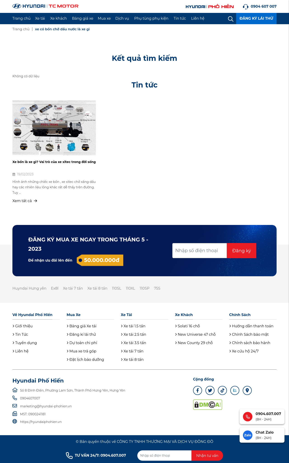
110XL (130, 288)
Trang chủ (21, 18)
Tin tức (180, 18)
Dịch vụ (122, 18)
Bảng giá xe (82, 18)
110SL (116, 288)
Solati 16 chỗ (187, 326)
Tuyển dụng (24, 343)
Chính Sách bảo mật (249, 334)
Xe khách (58, 18)
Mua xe (104, 18)
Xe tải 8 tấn (97, 288)
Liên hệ (198, 18)
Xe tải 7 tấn (73, 288)
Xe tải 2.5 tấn (133, 334)
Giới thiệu (22, 326)
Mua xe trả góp (81, 351)
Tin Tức (20, 334)
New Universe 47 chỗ (195, 334)
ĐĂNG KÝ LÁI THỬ (256, 18)
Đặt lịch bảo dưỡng (85, 359)
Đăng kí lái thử (81, 334)
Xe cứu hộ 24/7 (244, 351)
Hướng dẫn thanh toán (251, 326)
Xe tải (40, 18)
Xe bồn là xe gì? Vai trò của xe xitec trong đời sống (54, 162)
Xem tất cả (24, 201)
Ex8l (54, 288)
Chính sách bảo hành (249, 343)
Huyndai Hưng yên (29, 288)
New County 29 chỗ (194, 343)
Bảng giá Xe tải (81, 326)
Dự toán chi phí (82, 343)
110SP (144, 288)
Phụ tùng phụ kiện (151, 18)
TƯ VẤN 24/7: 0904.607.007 (96, 455)
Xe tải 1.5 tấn (133, 326)
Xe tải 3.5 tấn (133, 343)
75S (157, 288)
